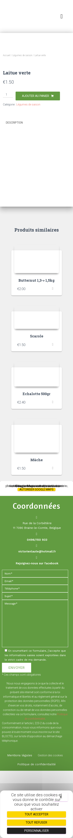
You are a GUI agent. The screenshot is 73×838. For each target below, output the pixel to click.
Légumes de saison (22, 55)
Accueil (6, 55)
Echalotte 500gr (36, 461)
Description (14, 189)
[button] (61, 16)
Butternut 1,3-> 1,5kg (36, 347)
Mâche (36, 527)
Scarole (36, 403)
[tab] (36, 190)
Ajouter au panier (35, 163)
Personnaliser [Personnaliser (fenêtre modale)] (36, 831)
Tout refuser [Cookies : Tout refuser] (36, 822)
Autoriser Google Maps (36, 556)
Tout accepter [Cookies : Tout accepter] (36, 814)
